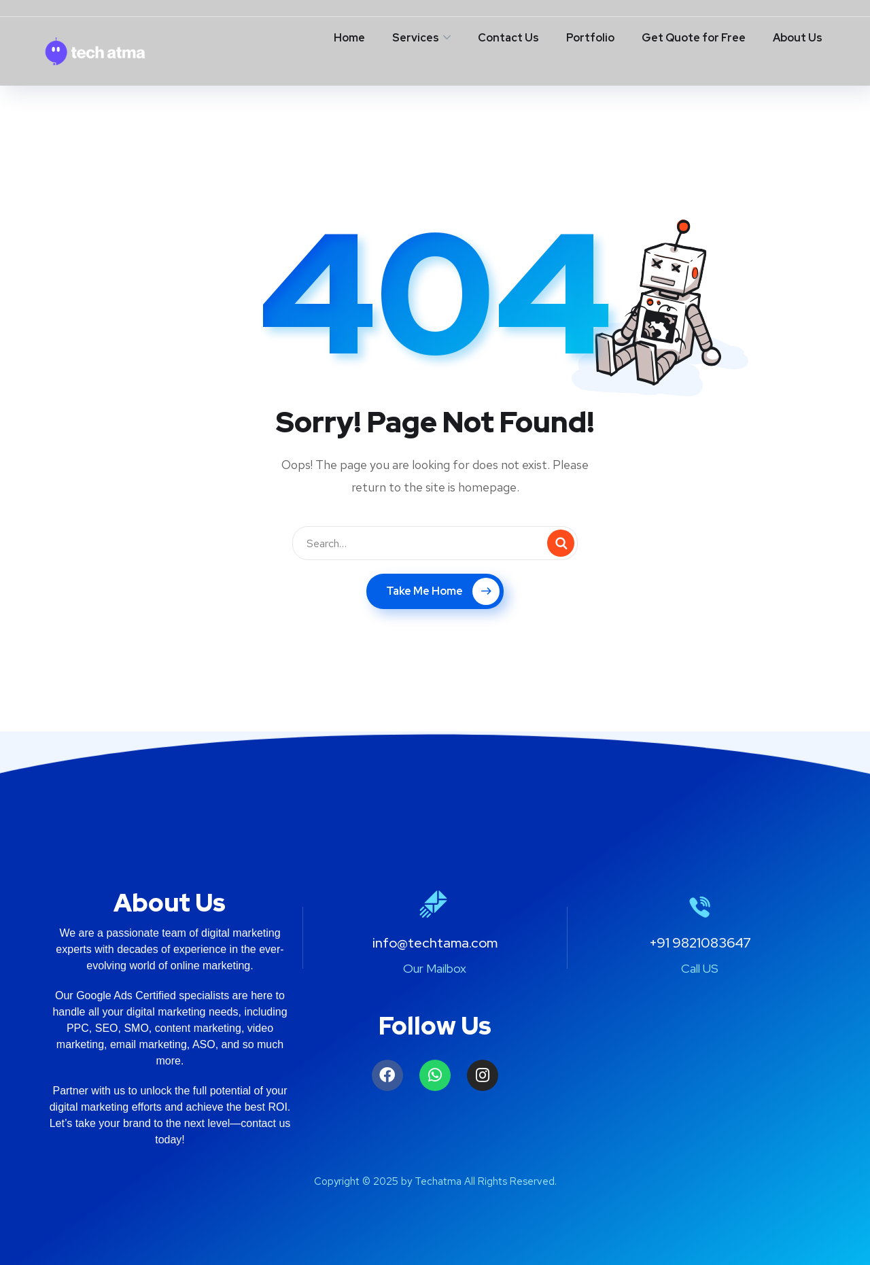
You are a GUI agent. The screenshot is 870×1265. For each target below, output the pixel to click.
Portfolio (590, 38)
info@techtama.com (435, 943)
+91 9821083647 (700, 943)
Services (415, 38)
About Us (797, 38)
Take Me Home (443, 591)
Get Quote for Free (694, 38)
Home (349, 38)
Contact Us (508, 38)
